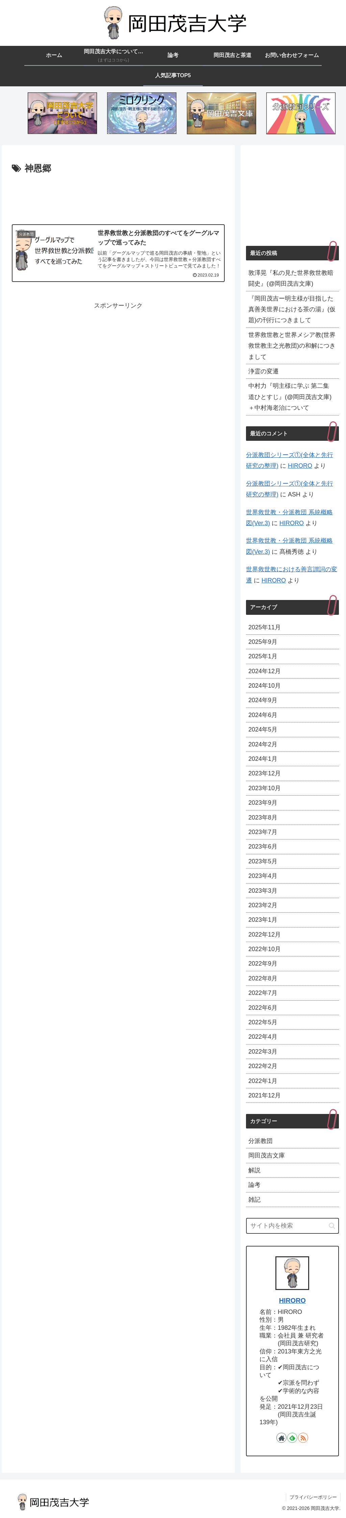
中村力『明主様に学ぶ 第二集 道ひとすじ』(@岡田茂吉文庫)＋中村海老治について (289, 396)
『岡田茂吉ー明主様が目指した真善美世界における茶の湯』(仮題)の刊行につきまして (292, 309)
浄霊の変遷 (263, 371)
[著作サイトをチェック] (281, 1438)
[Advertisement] (118, 196)
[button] (332, 1226)
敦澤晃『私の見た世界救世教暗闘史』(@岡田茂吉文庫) (290, 278)
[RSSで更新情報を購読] (303, 1438)
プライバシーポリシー (313, 1497)
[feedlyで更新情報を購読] (292, 1438)
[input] (292, 1226)
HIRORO (300, 465)
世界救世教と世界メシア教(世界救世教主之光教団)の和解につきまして (292, 346)
